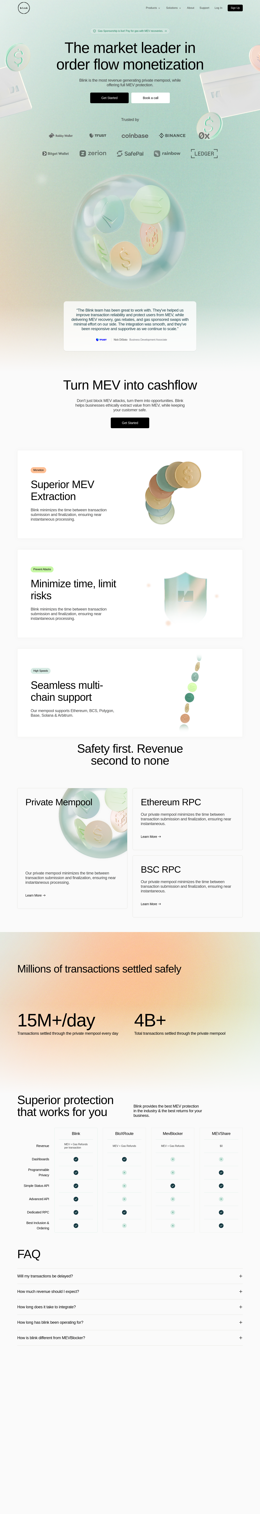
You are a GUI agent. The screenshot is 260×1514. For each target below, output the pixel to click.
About (190, 7)
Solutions (174, 8)
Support (204, 7)
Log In (218, 7)
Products (153, 8)
